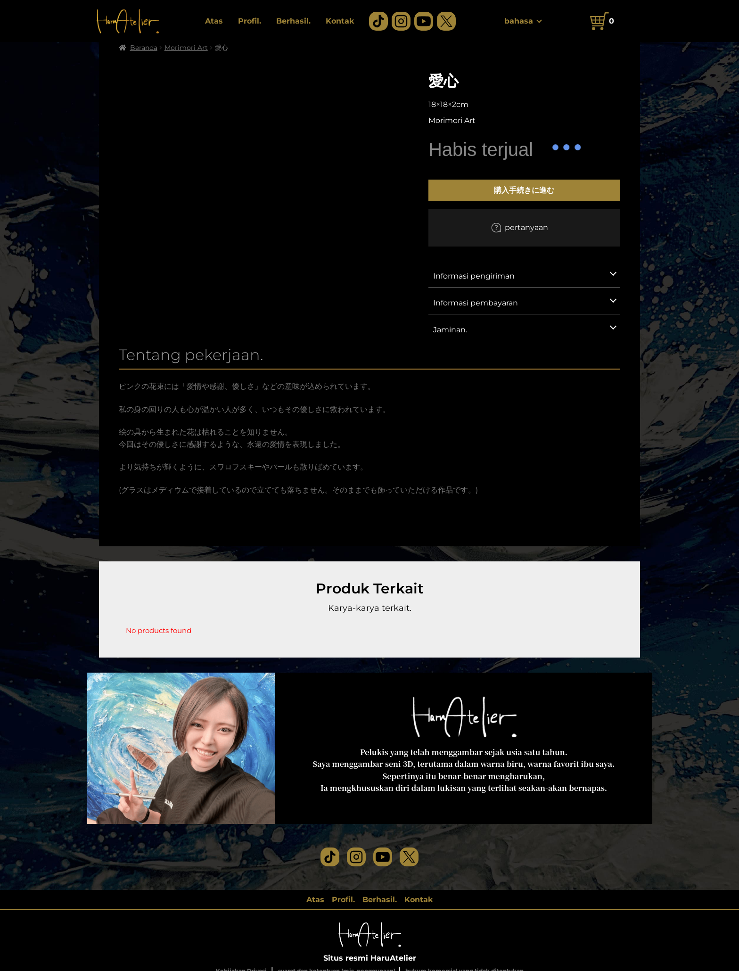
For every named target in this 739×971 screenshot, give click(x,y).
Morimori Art (186, 47)
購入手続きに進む (524, 190)
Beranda (143, 47)
